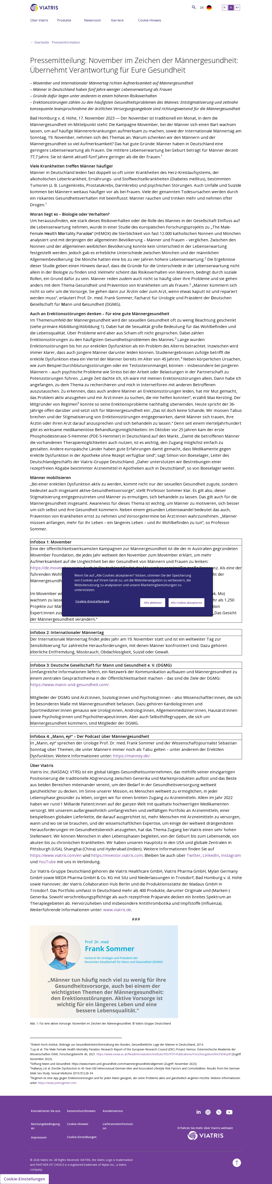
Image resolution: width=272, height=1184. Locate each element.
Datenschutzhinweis (81, 1111)
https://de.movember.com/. (56, 568)
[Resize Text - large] (237, 7)
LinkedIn (211, 855)
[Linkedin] (199, 1112)
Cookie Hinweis (149, 20)
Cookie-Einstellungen (82, 1137)
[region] (137, 592)
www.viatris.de (117, 909)
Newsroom (92, 20)
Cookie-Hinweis (77, 1124)
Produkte (64, 20)
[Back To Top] (237, 1163)
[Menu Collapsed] (54, 20)
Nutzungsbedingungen (45, 1126)
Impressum (39, 1137)
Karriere (117, 20)
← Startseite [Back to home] (39, 42)
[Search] (65, 7)
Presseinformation (66, 42)
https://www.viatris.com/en (56, 855)
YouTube (47, 861)
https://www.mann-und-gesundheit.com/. (70, 684)
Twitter (194, 855)
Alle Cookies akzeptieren (186, 602)
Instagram (231, 855)
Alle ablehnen (153, 602)
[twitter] (218, 1112)
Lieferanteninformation (118, 1126)
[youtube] (229, 1112)
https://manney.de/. (132, 756)
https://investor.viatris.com (117, 855)
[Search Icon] (193, 7)
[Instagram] (208, 1112)
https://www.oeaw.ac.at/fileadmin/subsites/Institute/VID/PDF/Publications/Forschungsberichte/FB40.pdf (164, 1054)
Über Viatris (39, 20)
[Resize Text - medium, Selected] (231, 7)
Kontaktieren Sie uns (45, 1111)
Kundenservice (113, 1111)
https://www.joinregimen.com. (57, 1083)
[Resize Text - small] (225, 7)
